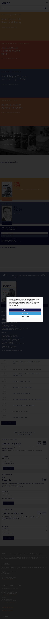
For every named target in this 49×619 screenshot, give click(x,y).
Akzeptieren (24, 310)
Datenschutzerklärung (26, 319)
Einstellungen (25, 316)
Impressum (21, 319)
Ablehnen (25, 313)
